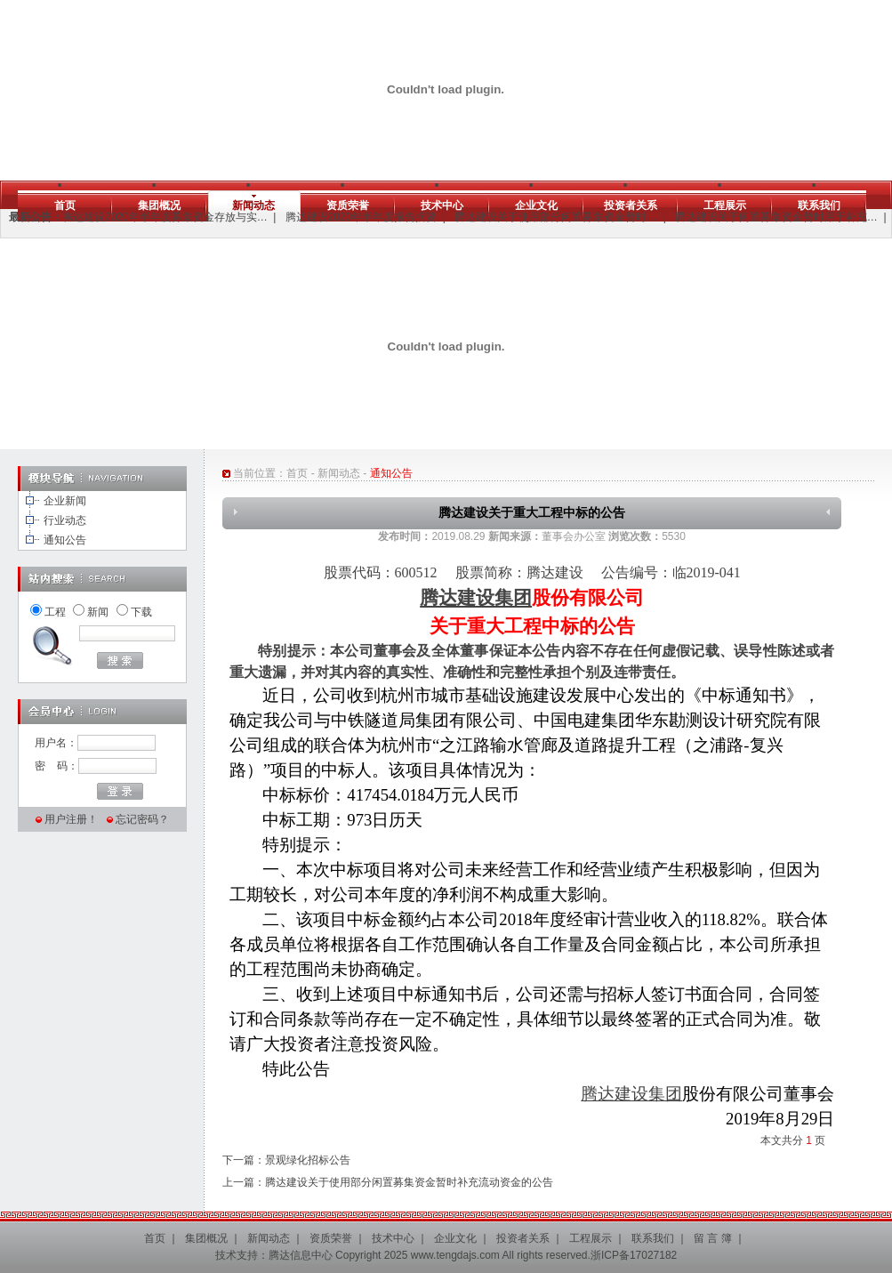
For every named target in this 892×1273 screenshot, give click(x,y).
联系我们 (819, 205)
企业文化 (536, 205)
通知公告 (65, 540)
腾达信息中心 (301, 1255)
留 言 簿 (713, 1238)
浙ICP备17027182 (634, 1255)
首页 (65, 205)
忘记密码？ (142, 819)
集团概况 (159, 205)
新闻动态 (253, 205)
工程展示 (724, 205)
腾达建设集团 (476, 597)
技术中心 (442, 205)
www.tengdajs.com (455, 1255)
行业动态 (65, 520)
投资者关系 (630, 205)
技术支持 (236, 1255)
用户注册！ (71, 819)
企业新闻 (65, 501)
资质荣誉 (347, 205)
